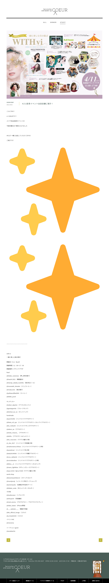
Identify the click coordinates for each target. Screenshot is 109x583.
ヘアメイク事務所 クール (47, 581)
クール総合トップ (14, 581)
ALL (45, 22)
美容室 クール (30, 581)
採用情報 (73, 581)
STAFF (63, 22)
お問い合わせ (96, 581)
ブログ (62, 581)
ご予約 (84, 581)
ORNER (53, 22)
